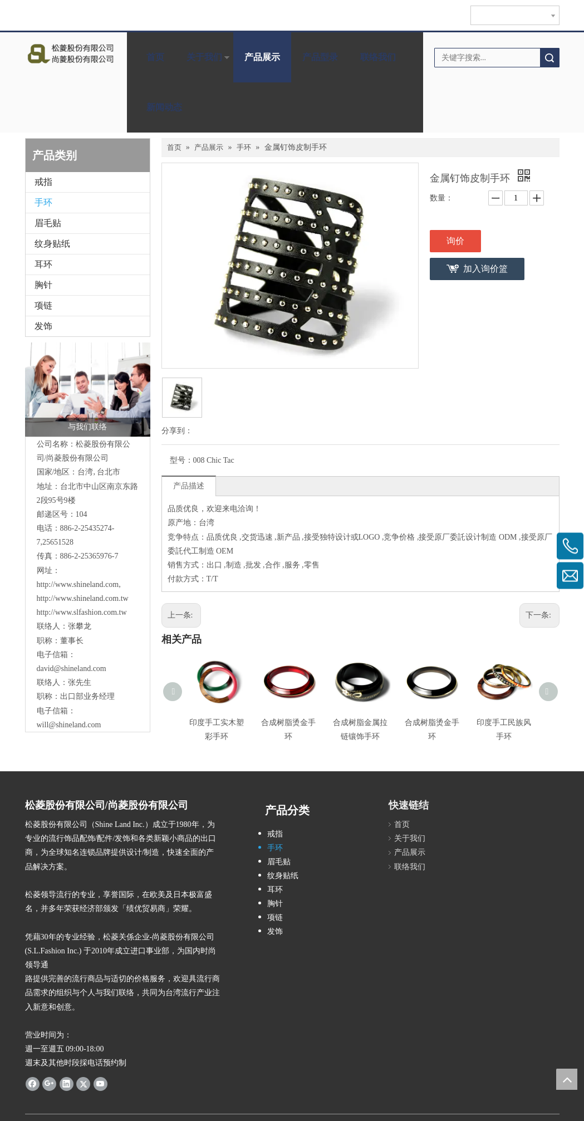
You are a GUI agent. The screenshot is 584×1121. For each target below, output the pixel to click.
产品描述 (188, 486)
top (566, 1079)
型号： (181, 460)
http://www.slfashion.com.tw (82, 612)
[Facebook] (33, 1083)
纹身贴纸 (52, 243)
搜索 (549, 57)
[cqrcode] (496, 801)
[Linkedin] (66, 1083)
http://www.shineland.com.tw (83, 598)
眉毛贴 (48, 223)
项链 (43, 305)
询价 (455, 241)
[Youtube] (100, 1083)
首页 (155, 57)
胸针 (43, 285)
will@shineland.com (69, 725)
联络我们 (378, 57)
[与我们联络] (87, 389)
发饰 (43, 326)
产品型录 (320, 57)
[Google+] (49, 1083)
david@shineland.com (71, 668)
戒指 (43, 182)
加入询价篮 (485, 268)
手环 (43, 202)
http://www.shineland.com (78, 584)
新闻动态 (164, 107)
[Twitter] (83, 1083)
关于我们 (204, 57)
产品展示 (262, 57)
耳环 (43, 264)
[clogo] (70, 53)
